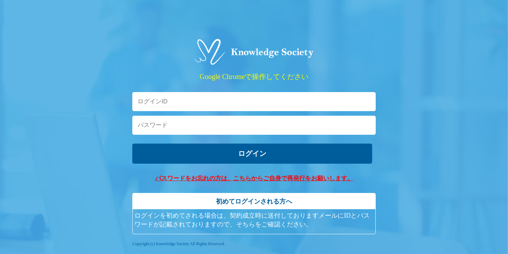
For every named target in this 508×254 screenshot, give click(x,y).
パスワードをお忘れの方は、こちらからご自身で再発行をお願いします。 (254, 178)
